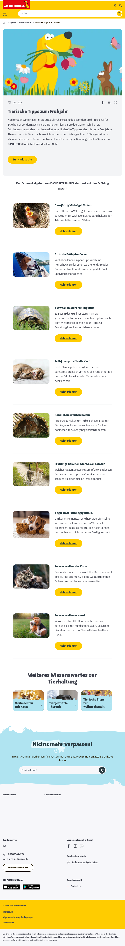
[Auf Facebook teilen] (102, 103)
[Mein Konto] (120, 6)
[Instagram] (75, 846)
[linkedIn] (82, 846)
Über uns (7, 801)
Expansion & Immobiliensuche (16, 821)
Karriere (6, 808)
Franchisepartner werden (14, 814)
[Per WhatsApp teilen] (115, 103)
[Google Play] (31, 887)
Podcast (48, 827)
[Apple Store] (11, 887)
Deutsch (74, 886)
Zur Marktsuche (22, 159)
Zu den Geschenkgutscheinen (82, 862)
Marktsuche (49, 801)
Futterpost (49, 821)
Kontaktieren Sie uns (18, 868)
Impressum (8, 912)
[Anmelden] (102, 770)
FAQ (4, 846)
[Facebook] (68, 846)
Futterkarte (49, 808)
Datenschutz (8, 923)
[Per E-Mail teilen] (109, 103)
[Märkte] (115, 6)
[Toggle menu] (5, 13)
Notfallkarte (49, 814)
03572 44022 (16, 854)
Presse (6, 827)
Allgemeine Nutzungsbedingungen (18, 917)
